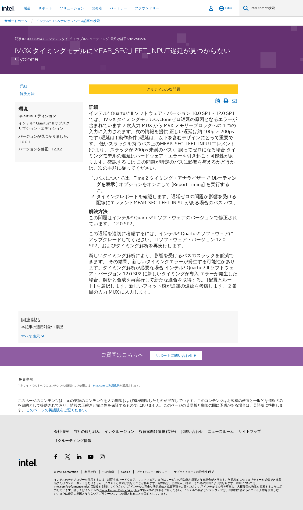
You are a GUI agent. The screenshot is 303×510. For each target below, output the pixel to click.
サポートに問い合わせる (176, 355)
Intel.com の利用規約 (106, 385)
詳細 (23, 86)
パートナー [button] (118, 8)
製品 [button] (27, 8)
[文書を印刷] (226, 101)
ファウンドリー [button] (147, 8)
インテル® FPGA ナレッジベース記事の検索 (68, 21)
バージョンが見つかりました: (43, 139)
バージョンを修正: (40, 149)
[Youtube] (91, 457)
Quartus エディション (37, 115)
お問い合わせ (192, 431)
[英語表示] (217, 101)
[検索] (246, 8)
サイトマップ (250, 431)
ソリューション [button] (72, 8)
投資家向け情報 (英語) (157, 431)
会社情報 (61, 431)
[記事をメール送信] (234, 101)
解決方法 (27, 93)
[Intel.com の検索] (276, 8)
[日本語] (225, 8)
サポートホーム (15, 21)
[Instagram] (102, 457)
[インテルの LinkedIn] (79, 457)
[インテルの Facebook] (56, 457)
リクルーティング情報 (72, 440)
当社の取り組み (87, 431)
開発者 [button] (97, 8)
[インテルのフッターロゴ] (27, 462)
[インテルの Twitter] (67, 457)
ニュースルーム (221, 431)
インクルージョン (119, 431)
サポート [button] (45, 8)
